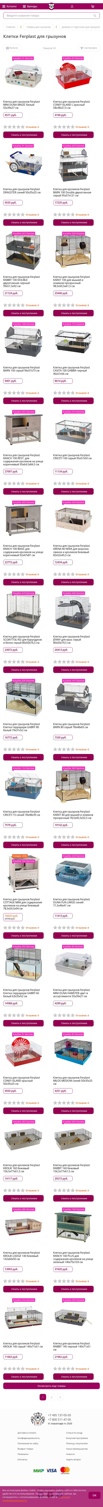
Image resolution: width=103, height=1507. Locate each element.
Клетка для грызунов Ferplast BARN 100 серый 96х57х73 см (21, 369)
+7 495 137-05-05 (59, 1415)
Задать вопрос (73, 1459)
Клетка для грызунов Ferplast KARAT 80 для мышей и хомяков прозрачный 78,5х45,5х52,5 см (73, 815)
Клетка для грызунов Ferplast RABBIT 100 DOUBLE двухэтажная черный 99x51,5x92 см (21, 281)
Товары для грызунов (39, 26)
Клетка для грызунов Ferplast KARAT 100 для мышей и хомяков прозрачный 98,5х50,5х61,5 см (71, 281)
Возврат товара (25, 1448)
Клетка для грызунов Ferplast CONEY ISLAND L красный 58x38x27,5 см (71, 105)
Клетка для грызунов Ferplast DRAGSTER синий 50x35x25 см (22, 190)
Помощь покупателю (77, 1443)
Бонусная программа (77, 1438)
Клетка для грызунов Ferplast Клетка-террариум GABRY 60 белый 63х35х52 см (21, 993)
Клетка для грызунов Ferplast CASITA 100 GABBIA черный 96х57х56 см (71, 370)
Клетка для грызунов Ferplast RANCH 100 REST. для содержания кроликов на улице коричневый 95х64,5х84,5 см (23, 459)
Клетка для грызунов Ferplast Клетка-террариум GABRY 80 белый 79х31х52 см (21, 727)
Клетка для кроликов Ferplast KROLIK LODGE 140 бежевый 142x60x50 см (21, 1256)
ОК (94, 1495)
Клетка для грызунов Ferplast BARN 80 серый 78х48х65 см (71, 725)
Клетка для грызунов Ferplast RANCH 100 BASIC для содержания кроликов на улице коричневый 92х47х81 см (23, 550)
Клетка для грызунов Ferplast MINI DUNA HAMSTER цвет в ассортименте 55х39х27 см (71, 993)
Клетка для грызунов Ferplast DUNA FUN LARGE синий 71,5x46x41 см (71, 902)
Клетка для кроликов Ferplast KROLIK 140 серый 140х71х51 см (23, 1345)
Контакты (22, 1459)
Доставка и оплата (27, 1432)
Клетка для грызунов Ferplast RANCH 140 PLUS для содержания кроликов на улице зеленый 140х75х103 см (73, 1257)
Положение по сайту (28, 1443)
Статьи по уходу (74, 1432)
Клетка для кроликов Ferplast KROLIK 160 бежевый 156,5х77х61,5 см (21, 1168)
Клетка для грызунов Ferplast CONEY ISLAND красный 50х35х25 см (21, 1081)
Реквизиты (23, 1454)
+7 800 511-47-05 (59, 1419)
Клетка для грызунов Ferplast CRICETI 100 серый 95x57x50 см (72, 456)
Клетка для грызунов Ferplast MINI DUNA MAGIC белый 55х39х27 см (21, 105)
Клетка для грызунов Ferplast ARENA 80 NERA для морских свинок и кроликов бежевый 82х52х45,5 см (71, 550)
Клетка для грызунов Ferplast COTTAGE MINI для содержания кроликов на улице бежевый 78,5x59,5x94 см (22, 904)
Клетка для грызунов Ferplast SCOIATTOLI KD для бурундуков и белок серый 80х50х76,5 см (22, 639)
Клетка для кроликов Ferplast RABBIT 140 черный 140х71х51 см (72, 1346)
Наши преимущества (77, 1448)
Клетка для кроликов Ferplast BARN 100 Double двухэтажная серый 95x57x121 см (72, 192)
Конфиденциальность (29, 1438)
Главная (10, 26)
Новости (70, 1454)
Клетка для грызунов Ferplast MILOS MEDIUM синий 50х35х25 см (72, 1081)
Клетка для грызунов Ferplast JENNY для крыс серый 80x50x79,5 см (71, 639)
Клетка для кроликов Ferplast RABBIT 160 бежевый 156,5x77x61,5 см (71, 1168)
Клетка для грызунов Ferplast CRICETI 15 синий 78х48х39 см (21, 813)
